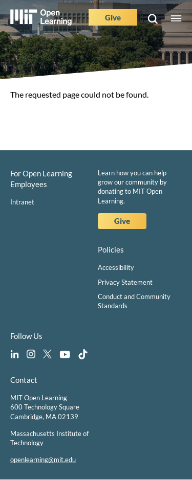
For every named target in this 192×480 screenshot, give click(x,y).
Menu (176, 19)
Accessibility (116, 267)
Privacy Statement (125, 282)
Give (113, 17)
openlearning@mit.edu (43, 459)
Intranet (22, 202)
